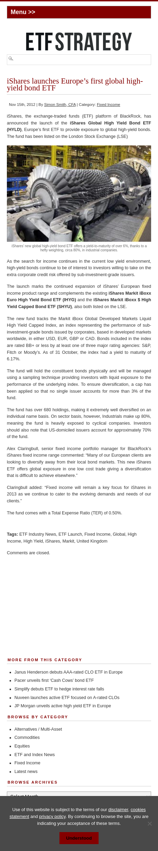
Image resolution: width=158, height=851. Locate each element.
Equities (22, 746)
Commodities (27, 737)
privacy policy (52, 816)
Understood (79, 838)
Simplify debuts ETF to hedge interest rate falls (59, 689)
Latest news (25, 771)
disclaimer (118, 809)
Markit (68, 541)
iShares (52, 541)
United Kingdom (92, 541)
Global (119, 534)
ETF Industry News (37, 534)
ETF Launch (70, 534)
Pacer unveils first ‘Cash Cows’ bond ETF (54, 680)
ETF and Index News (34, 754)
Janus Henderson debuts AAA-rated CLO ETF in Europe (68, 672)
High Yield (33, 541)
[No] (149, 823)
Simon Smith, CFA (60, 104)
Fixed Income (108, 104)
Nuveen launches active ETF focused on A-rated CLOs (67, 697)
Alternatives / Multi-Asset (38, 729)
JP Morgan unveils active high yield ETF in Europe (62, 705)
